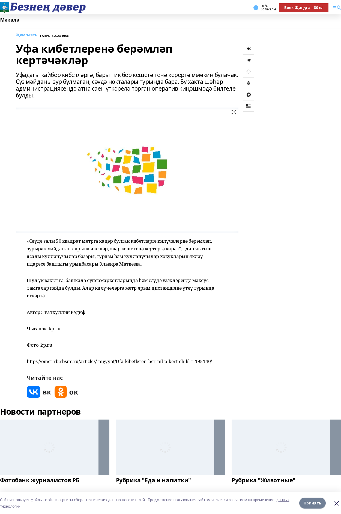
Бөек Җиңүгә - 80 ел (304, 7)
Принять (312, 503)
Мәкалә (9, 20)
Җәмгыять (26, 35)
